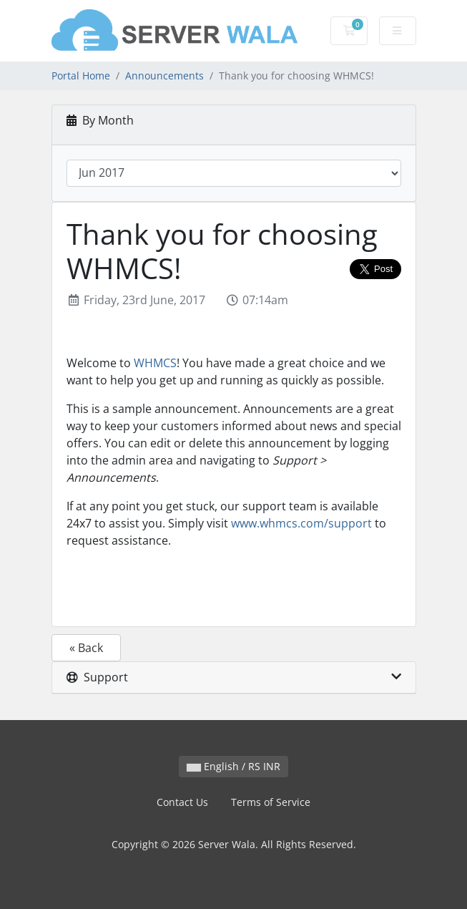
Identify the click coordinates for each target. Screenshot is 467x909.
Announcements (164, 75)
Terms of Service (270, 802)
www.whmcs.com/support (301, 523)
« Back (86, 648)
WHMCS (155, 363)
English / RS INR (233, 766)
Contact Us (182, 802)
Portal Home (80, 75)
